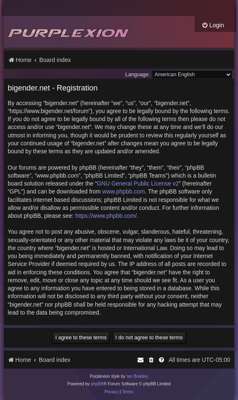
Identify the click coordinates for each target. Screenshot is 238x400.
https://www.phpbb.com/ (106, 215)
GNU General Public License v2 (138, 183)
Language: (137, 74)
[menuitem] (213, 25)
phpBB (97, 384)
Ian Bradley (137, 376)
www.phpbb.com (123, 191)
